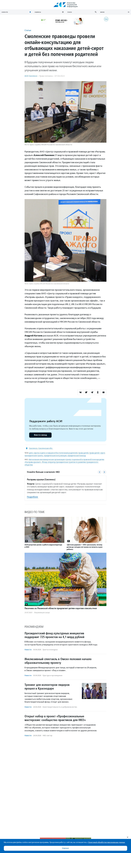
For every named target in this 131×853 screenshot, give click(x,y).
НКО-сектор (47, 735)
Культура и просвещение (52, 675)
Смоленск (33, 448)
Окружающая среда (42, 612)
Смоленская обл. (45, 448)
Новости (28, 650)
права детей (83, 453)
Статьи (28, 30)
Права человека (46, 76)
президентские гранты (34, 456)
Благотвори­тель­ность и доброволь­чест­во (60, 707)
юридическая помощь (77, 456)
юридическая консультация (55, 456)
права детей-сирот (97, 453)
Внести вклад (40, 435)
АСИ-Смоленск (31, 76)
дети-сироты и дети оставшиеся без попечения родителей (53, 453)
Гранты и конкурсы (50, 650)
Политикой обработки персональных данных (106, 842)
